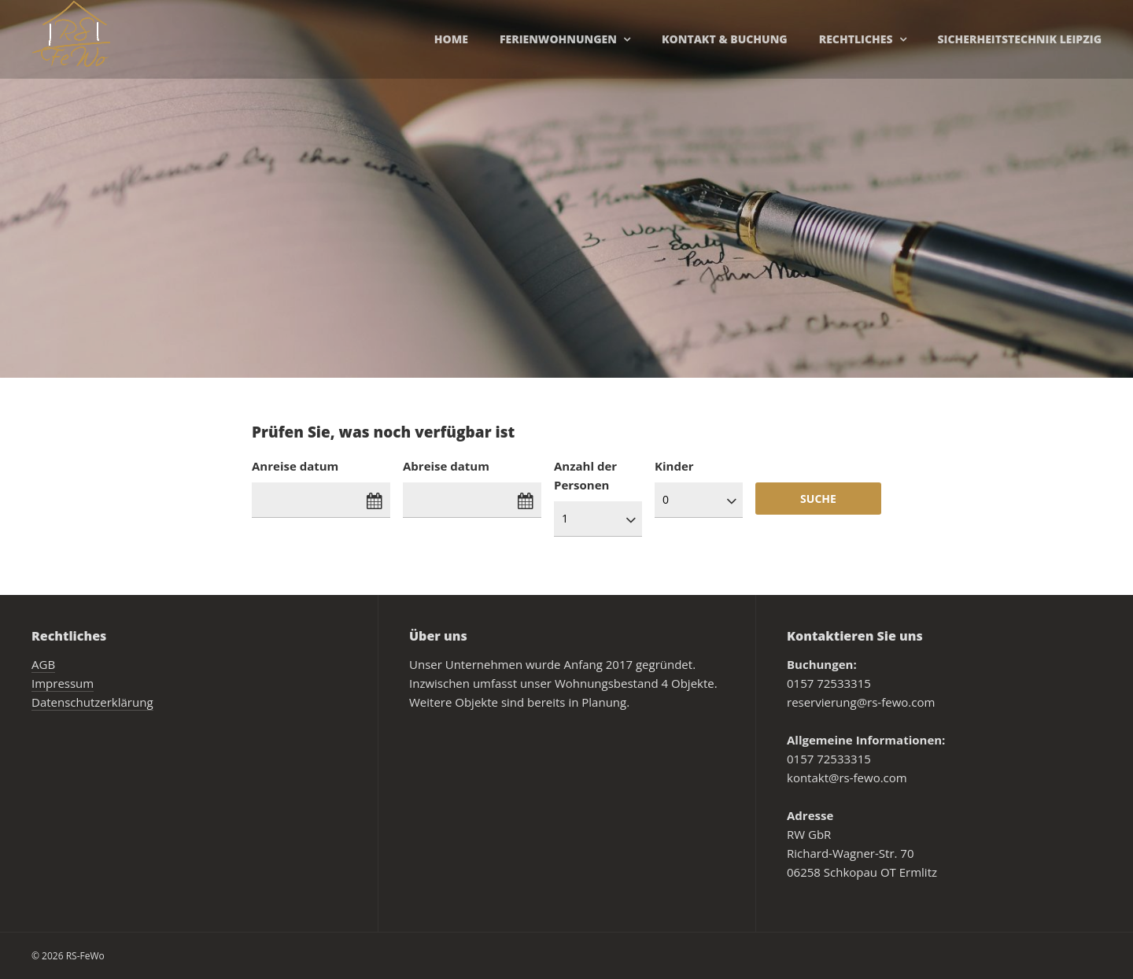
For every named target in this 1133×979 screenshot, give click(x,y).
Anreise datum (295, 466)
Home (451, 38)
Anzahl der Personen (585, 475)
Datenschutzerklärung (92, 702)
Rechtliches (856, 38)
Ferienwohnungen (558, 38)
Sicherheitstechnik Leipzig (1020, 38)
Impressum (62, 683)
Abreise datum (446, 466)
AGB (43, 664)
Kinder (674, 466)
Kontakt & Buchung (725, 38)
